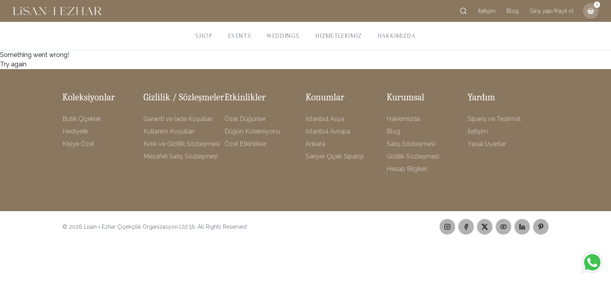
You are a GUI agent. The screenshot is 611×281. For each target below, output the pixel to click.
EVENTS (239, 35)
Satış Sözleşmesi (411, 144)
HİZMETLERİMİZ (338, 35)
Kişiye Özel (78, 144)
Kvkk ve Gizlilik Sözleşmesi (181, 144)
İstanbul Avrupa (328, 131)
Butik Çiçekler (81, 119)
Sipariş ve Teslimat (494, 119)
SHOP (203, 35)
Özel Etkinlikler (245, 144)
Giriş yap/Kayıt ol (552, 11)
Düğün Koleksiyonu (252, 131)
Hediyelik (75, 131)
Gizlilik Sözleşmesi (413, 156)
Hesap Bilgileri (407, 169)
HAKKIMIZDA (397, 35)
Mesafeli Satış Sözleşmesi (180, 156)
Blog (513, 11)
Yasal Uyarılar (487, 144)
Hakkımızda (403, 119)
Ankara (315, 144)
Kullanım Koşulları (168, 131)
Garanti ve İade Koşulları (178, 119)
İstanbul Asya (325, 119)
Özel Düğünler (245, 119)
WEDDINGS (283, 35)
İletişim (487, 11)
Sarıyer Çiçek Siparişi (335, 156)
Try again (13, 64)
